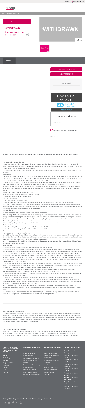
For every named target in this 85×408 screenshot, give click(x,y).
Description (9, 61)
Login (82, 1)
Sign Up (75, 1)
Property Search (11, 13)
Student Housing (49, 372)
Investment (47, 362)
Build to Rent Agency (50, 353)
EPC (19, 61)
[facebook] (13, 402)
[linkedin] (5, 402)
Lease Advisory (28, 367)
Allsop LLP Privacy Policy (34, 399)
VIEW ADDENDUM (66, 74)
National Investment (29, 369)
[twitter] (9, 402)
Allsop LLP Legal (49, 399)
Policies (5, 372)
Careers (66, 1)
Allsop (10, 8)
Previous (42, 29)
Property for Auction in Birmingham (71, 352)
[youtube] (21, 402)
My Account (6, 370)
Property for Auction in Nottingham (71, 383)
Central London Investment (31, 358)
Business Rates (28, 355)
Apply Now (66, 110)
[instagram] (17, 402)
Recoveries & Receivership (31, 374)
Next (78, 29)
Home (3, 13)
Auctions (26, 351)
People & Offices (8, 363)
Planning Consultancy (30, 372)
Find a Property (8, 358)
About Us (6, 365)
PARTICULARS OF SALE (66, 69)
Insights (5, 360)
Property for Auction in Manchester (71, 378)
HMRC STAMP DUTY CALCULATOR (64, 130)
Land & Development (50, 365)
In (18, 13)
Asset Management (29, 353)
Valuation (26, 377)
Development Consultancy (31, 365)
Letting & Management (51, 367)
